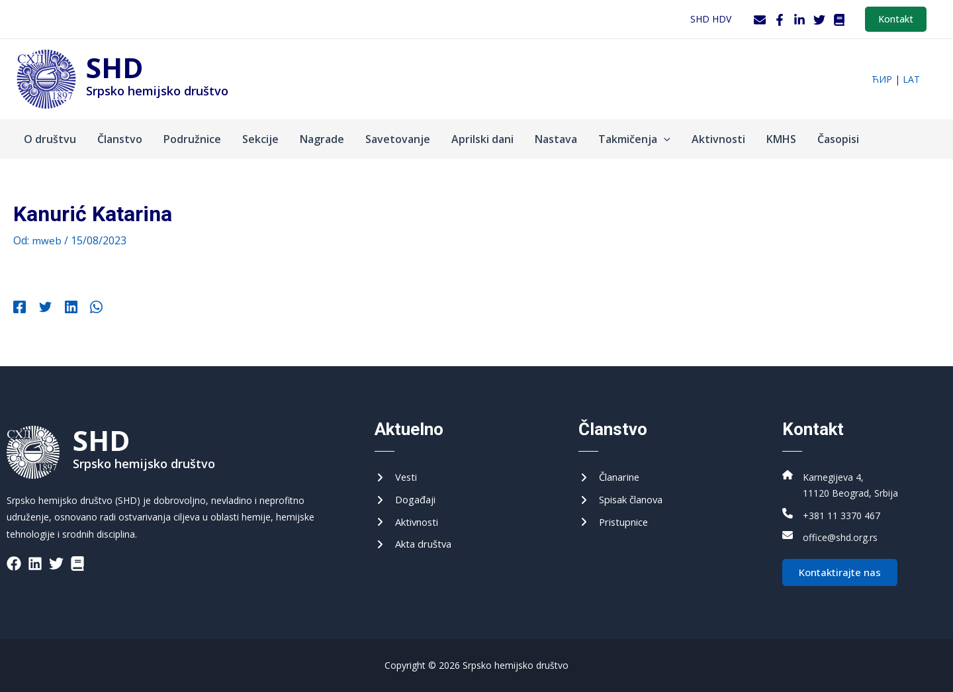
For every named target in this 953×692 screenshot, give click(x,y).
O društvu (50, 139)
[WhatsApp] (85, 309)
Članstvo (119, 139)
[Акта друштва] (416, 543)
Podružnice (192, 139)
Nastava (556, 139)
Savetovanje (397, 139)
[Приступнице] (616, 519)
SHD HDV (710, 19)
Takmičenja (634, 139)
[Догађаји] (407, 496)
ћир (882, 79)
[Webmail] (760, 20)
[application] (663, 139)
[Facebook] (780, 20)
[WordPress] (839, 20)
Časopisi (838, 139)
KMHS (781, 139)
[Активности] (410, 519)
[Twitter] (819, 20)
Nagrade (322, 139)
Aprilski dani (482, 139)
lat (911, 79)
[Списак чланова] (625, 496)
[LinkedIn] (799, 20)
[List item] (14, 557)
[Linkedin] (63, 309)
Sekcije (260, 139)
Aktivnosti (718, 139)
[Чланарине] (612, 472)
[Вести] (397, 472)
